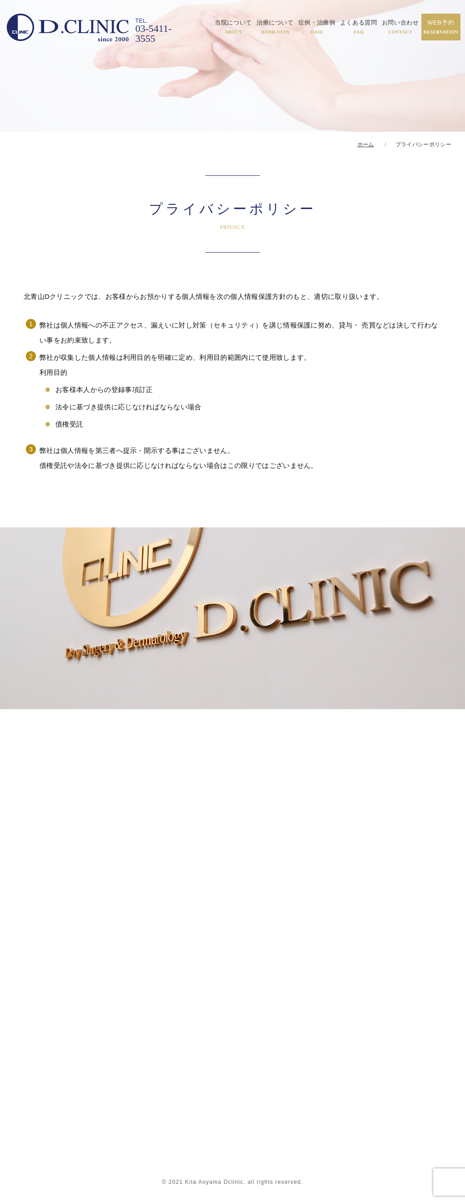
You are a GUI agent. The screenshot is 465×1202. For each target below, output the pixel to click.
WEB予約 (441, 27)
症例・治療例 (317, 27)
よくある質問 (358, 27)
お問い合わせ (400, 27)
